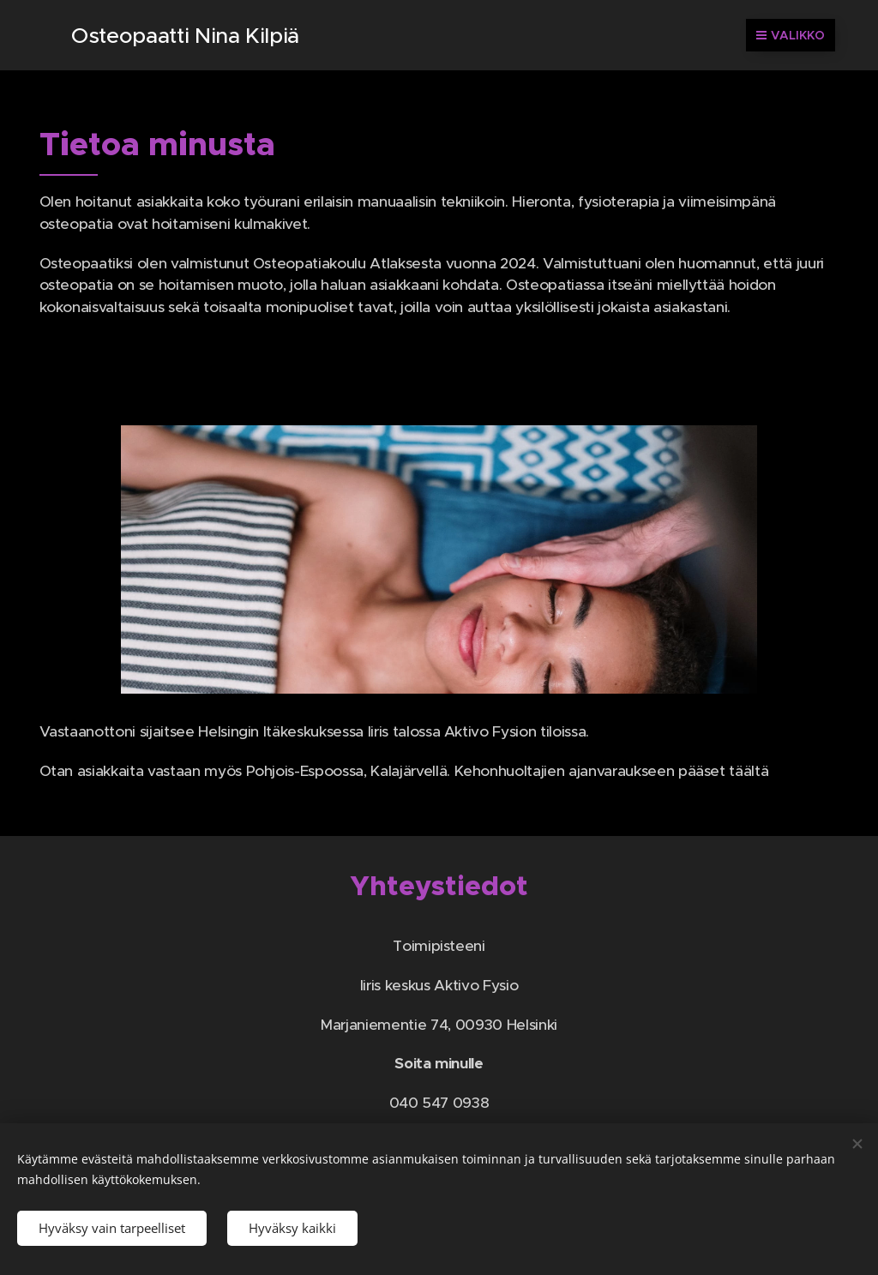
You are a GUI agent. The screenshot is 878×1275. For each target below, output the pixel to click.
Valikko (790, 35)
